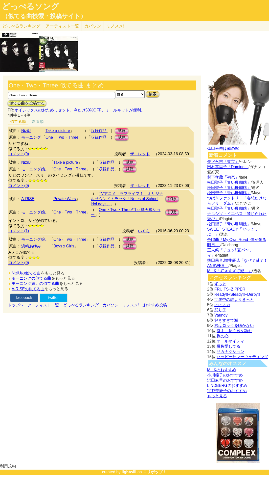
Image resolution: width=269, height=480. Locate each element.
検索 (153, 94)
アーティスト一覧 (43, 305)
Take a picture (57, 131)
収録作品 (99, 131)
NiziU (26, 131)
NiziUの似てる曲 (26, 273)
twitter (53, 297)
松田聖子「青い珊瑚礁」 (229, 182)
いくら (144, 231)
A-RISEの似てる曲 (28, 289)
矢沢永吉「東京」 (223, 162)
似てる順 (18, 121)
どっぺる (21, 26)
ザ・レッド (140, 154)
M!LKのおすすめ (221, 370)
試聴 (122, 131)
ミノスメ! (115, 26)
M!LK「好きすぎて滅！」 (229, 271)
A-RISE (27, 199)
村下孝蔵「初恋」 (223, 177)
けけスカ (222, 305)
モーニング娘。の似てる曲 (35, 283)
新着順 (38, 121)
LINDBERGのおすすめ (227, 385)
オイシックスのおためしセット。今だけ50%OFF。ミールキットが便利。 (79, 110)
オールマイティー (232, 341)
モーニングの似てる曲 (31, 278)
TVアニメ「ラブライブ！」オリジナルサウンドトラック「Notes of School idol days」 (127, 198)
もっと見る (217, 396)
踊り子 (220, 310)
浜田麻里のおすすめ (225, 380)
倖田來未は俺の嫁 (223, 148)
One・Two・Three (61, 137)
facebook (24, 297)
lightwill (129, 472)
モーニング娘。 (35, 169)
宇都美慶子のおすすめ (227, 391)
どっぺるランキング (81, 305)
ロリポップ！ (155, 472)
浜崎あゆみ (31, 246)
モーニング (31, 137)
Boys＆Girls (63, 246)
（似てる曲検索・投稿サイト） (44, 16)
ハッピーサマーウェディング (242, 357)
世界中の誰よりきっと (234, 299)
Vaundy (220, 315)
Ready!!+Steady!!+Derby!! (237, 294)
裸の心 (222, 336)
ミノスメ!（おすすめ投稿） (146, 305)
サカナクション (230, 351)
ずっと (220, 284)
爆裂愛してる (228, 346)
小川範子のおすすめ (225, 375)
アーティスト (62, 26)
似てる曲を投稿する (27, 103)
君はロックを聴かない (234, 325)
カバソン (92, 26)
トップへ (15, 305)
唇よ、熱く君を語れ (234, 331)
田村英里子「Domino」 (227, 167)
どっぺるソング (30, 6)
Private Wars (64, 199)
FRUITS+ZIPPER (229, 289)
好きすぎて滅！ (228, 320)
